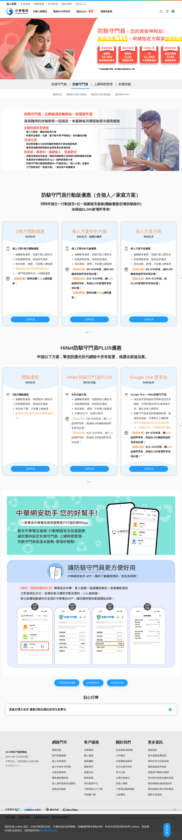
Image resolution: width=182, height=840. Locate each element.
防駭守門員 (77, 84)
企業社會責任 (123, 781)
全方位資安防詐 (124, 770)
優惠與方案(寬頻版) (103, 95)
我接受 (161, 832)
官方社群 (120, 775)
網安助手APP (128, 95)
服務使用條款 (59, 792)
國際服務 (39, 4)
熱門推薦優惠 (59, 758)
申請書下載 (90, 797)
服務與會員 (108, 11)
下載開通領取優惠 (63, 685)
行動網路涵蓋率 (124, 764)
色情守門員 (49, 84)
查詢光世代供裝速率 (158, 764)
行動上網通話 (41, 11)
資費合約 (88, 775)
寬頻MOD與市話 (63, 11)
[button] (87, 333)
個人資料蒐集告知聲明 (63, 786)
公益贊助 (120, 797)
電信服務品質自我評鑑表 (160, 792)
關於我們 (67, 4)
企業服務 (25, 4)
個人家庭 (12, 4)
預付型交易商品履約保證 (160, 781)
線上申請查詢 (59, 764)
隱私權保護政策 (66, 834)
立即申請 (30, 320)
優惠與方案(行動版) (74, 95)
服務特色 (51, 95)
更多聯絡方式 (12, 769)
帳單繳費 (88, 781)
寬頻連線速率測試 (157, 770)
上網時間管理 (107, 84)
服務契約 (152, 753)
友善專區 (88, 753)
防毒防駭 (134, 84)
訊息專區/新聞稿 (124, 753)
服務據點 (88, 764)
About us (80, 4)
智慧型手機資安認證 (158, 775)
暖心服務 (88, 758)
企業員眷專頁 (59, 775)
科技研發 (53, 4)
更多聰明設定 (93, 685)
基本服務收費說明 (157, 758)
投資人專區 (121, 786)
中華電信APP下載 (93, 792)
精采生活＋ (87, 11)
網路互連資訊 (155, 797)
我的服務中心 (91, 786)
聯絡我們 (88, 770)
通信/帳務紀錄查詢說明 (160, 786)
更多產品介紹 (121, 685)
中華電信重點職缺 (125, 792)
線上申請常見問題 (61, 770)
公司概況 (120, 758)
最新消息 (56, 753)
